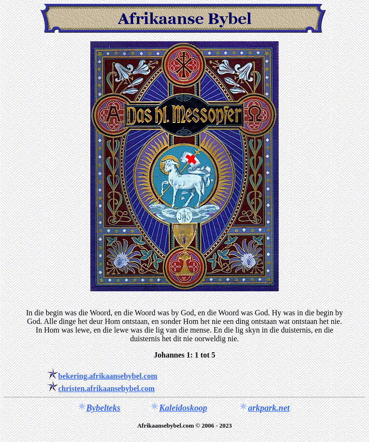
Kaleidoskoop (183, 408)
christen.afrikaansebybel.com (106, 388)
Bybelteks (103, 408)
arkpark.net (269, 408)
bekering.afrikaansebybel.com (107, 376)
